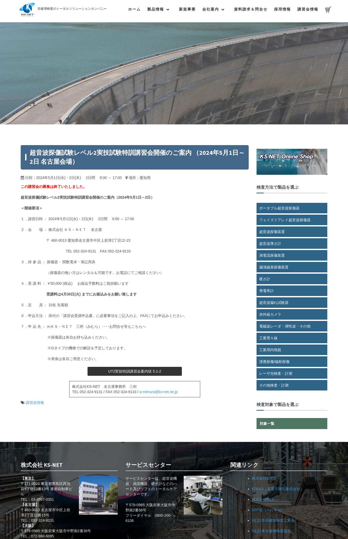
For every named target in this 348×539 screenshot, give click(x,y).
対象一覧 (267, 423)
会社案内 (210, 9)
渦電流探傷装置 (272, 255)
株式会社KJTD (264, 478)
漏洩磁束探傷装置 (274, 267)
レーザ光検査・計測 (275, 373)
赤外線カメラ (270, 314)
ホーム (134, 9)
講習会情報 (307, 9)
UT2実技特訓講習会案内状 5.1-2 (134, 371)
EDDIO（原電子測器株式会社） (278, 489)
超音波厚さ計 (270, 243)
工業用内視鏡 (270, 350)
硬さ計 (264, 279)
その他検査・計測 (274, 385)
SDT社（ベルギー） (268, 510)
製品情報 (155, 9)
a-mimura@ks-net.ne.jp (158, 392)
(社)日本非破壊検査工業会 (273, 520)
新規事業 (187, 9)
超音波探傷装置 (272, 232)
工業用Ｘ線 (268, 338)
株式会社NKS (263, 499)
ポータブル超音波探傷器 (279, 208)
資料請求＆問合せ (251, 9)
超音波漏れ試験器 (274, 302)
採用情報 (282, 9)
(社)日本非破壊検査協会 (271, 531)
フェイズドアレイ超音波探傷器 (285, 220)
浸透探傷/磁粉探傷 (274, 362)
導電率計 (266, 291)
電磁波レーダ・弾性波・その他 (285, 326)
